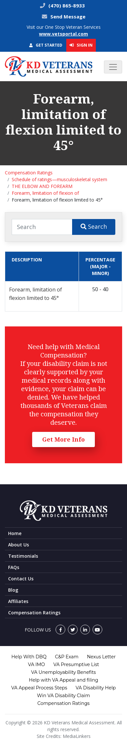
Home (14, 533)
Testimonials (23, 556)
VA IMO (36, 664)
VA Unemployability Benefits (63, 672)
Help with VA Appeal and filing (63, 680)
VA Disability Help (96, 688)
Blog (13, 590)
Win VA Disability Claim (63, 695)
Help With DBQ (28, 657)
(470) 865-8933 (66, 5)
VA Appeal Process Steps (39, 688)
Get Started (45, 45)
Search (94, 226)
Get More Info (63, 439)
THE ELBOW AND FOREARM (42, 186)
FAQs (13, 567)
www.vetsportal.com (63, 34)
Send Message (67, 16)
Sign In (81, 45)
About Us (18, 545)
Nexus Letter (101, 657)
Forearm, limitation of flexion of (45, 193)
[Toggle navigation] (113, 66)
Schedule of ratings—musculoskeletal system (59, 179)
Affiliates (18, 601)
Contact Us (20, 579)
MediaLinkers (77, 736)
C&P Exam (66, 657)
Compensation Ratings (29, 173)
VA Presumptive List (76, 664)
